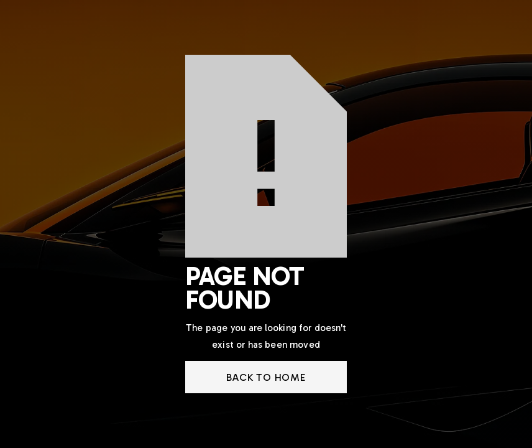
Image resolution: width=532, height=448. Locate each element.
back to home (266, 377)
